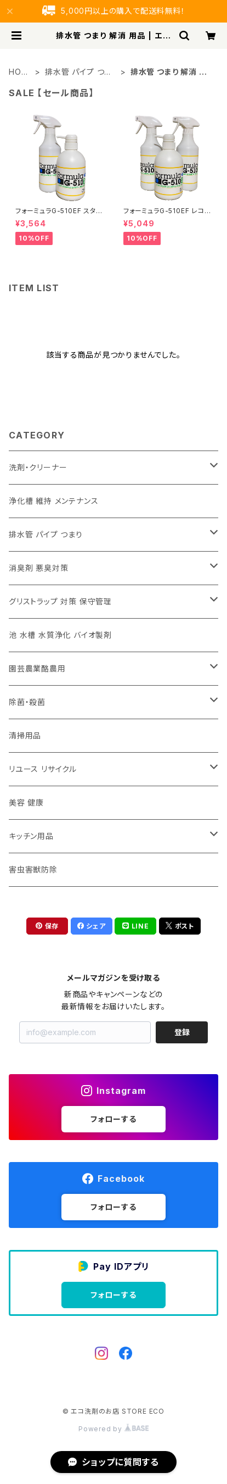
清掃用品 (25, 735)
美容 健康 (26, 802)
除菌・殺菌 (27, 702)
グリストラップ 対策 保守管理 (60, 601)
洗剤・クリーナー (38, 467)
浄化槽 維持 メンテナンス (53, 500)
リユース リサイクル (43, 769)
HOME (18, 72)
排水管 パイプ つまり (78, 72)
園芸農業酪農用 (37, 668)
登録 (182, 1032)
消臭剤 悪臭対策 (38, 568)
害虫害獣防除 (33, 869)
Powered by (113, 1429)
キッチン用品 (31, 836)
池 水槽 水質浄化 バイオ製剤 (60, 635)
